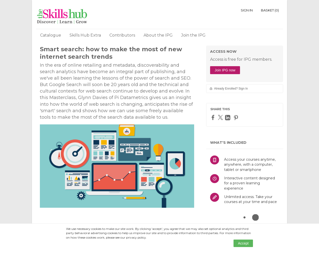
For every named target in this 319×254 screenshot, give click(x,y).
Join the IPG (193, 35)
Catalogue (50, 35)
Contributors (122, 35)
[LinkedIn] (228, 117)
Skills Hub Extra (85, 35)
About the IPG (158, 35)
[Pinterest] (236, 117)
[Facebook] (213, 117)
